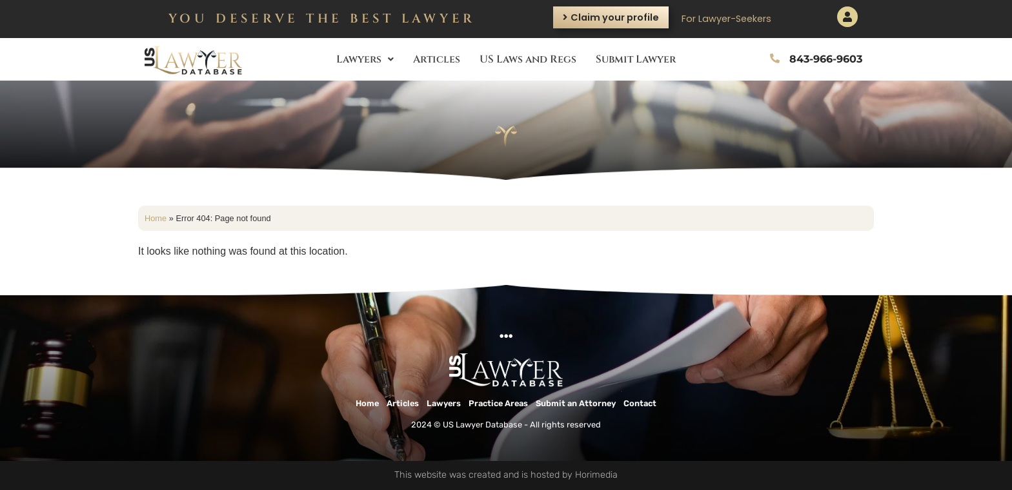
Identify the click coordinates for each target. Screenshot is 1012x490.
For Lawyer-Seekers (726, 18)
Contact (639, 403)
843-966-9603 (825, 59)
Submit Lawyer (636, 59)
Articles (436, 59)
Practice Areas (498, 403)
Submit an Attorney (576, 403)
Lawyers (365, 59)
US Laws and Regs (528, 59)
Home (156, 218)
